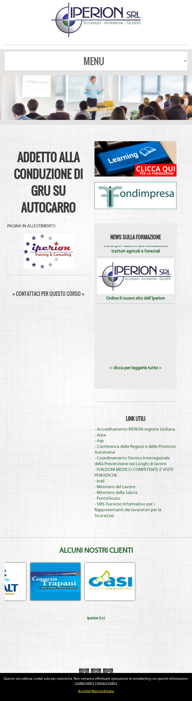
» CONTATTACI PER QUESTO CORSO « (48, 293)
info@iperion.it (122, 632)
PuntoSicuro (108, 498)
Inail (100, 481)
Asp (100, 441)
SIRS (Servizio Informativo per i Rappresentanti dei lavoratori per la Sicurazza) (127, 510)
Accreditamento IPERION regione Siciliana (136, 429)
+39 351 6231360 (96, 632)
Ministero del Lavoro (116, 487)
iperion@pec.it (83, 637)
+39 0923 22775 (70, 632)
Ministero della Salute (117, 492)
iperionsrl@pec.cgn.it (112, 637)
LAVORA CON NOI (96, 662)
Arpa (101, 435)
